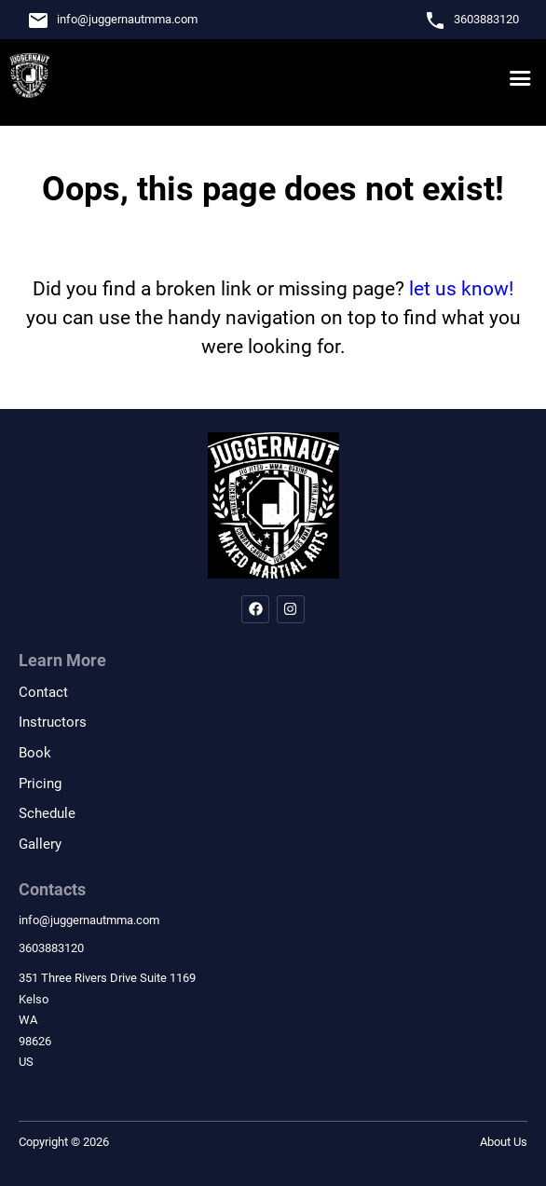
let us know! (461, 289)
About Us (503, 1142)
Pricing (40, 783)
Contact (43, 692)
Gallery (40, 844)
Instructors (53, 722)
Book (35, 752)
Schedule (47, 813)
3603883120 (486, 19)
